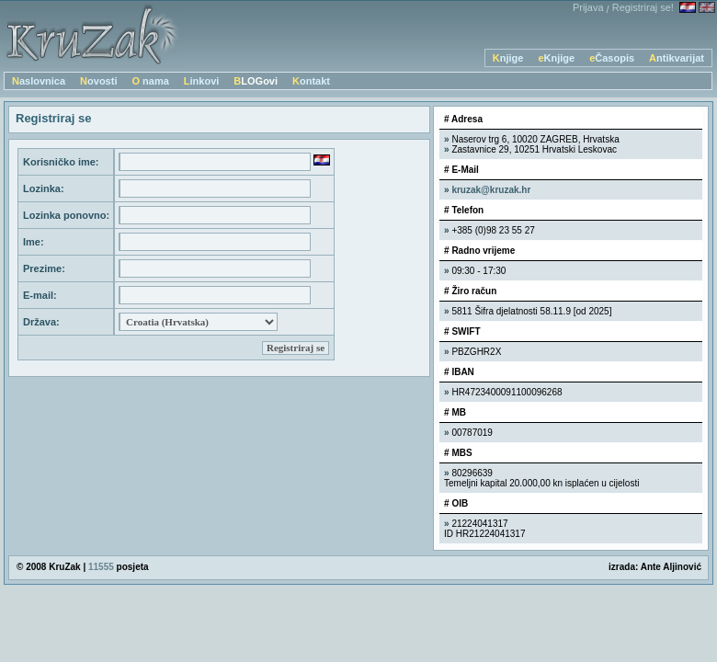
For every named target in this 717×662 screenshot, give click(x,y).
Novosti (98, 80)
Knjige (508, 57)
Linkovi (202, 80)
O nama (149, 80)
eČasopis (611, 57)
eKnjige (556, 57)
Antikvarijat (676, 57)
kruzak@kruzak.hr (490, 190)
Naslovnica (38, 80)
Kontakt (311, 80)
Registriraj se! (643, 7)
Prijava (588, 7)
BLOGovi (255, 80)
